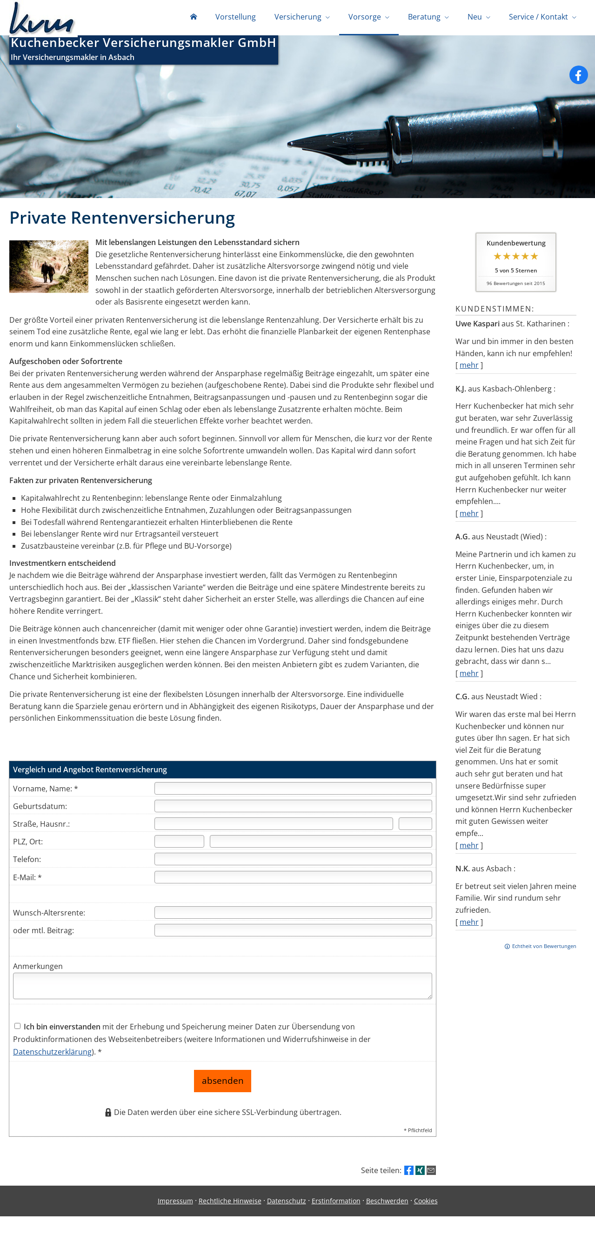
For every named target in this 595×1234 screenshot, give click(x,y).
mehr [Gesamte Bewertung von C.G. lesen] (469, 847)
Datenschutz (286, 1198)
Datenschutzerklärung (52, 1053)
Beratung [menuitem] (424, 18)
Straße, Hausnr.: (41, 826)
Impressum (175, 1198)
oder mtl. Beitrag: (43, 932)
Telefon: (27, 861)
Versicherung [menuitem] (297, 18)
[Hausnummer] (415, 825)
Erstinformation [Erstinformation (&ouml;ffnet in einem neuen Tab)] (336, 1198)
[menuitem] (193, 18)
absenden (222, 1080)
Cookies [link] (426, 1198)
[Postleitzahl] (179, 843)
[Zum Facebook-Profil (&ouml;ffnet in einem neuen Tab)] (578, 76)
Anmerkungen (38, 968)
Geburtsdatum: (40, 808)
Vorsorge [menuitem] (364, 18)
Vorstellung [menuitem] (235, 18)
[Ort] (321, 843)
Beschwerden (387, 1198)
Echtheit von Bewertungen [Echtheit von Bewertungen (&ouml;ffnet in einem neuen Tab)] (544, 947)
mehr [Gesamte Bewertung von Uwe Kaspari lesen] (469, 367)
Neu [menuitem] (475, 18)
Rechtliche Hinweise (230, 1198)
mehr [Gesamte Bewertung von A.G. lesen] (469, 675)
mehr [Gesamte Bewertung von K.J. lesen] (469, 515)
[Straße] (274, 825)
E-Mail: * (27, 879)
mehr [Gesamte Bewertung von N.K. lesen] (469, 924)
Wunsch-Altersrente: (49, 914)
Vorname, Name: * (45, 790)
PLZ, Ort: (28, 843)
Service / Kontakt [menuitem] (538, 18)
